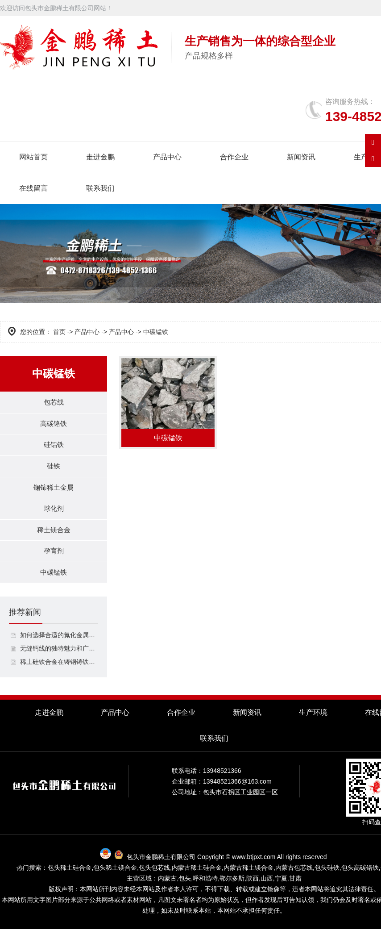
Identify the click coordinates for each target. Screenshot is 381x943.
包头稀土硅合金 (69, 881)
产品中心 (167, 157)
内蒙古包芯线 (294, 881)
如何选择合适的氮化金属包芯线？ (59, 648)
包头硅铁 (327, 881)
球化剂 (53, 517)
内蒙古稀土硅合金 (197, 881)
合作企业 (234, 157)
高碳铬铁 (53, 426)
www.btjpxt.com (253, 870)
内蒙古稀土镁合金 (248, 881)
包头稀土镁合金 (115, 881)
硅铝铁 (53, 448)
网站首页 (33, 157)
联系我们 (100, 188)
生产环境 (313, 726)
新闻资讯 (301, 157)
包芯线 (53, 403)
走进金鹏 (100, 157)
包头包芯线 (154, 881)
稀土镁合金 (53, 539)
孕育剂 (53, 562)
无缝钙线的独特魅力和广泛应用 (59, 662)
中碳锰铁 (53, 585)
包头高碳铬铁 (360, 881)
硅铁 (53, 471)
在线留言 (33, 188)
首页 (59, 331)
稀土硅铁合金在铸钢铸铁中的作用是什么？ (59, 675)
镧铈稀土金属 (53, 494)
